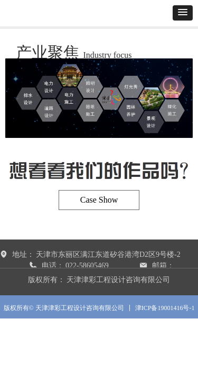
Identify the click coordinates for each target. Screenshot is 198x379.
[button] (183, 13)
